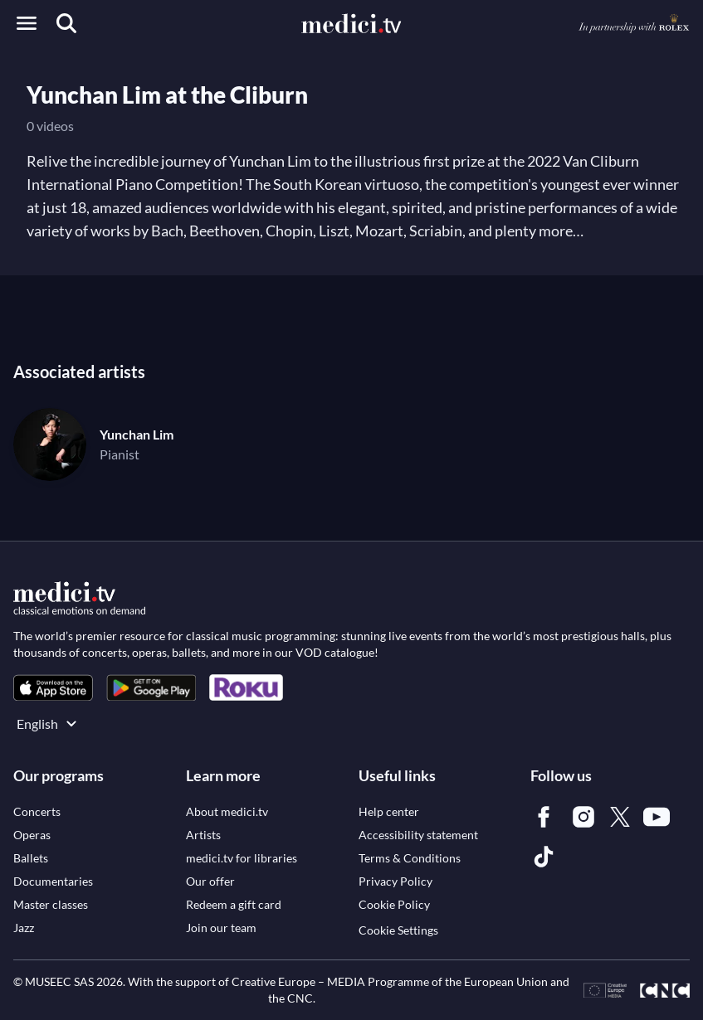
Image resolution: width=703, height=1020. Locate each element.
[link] (53, 688)
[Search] (66, 23)
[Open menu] (26, 23)
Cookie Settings (398, 930)
